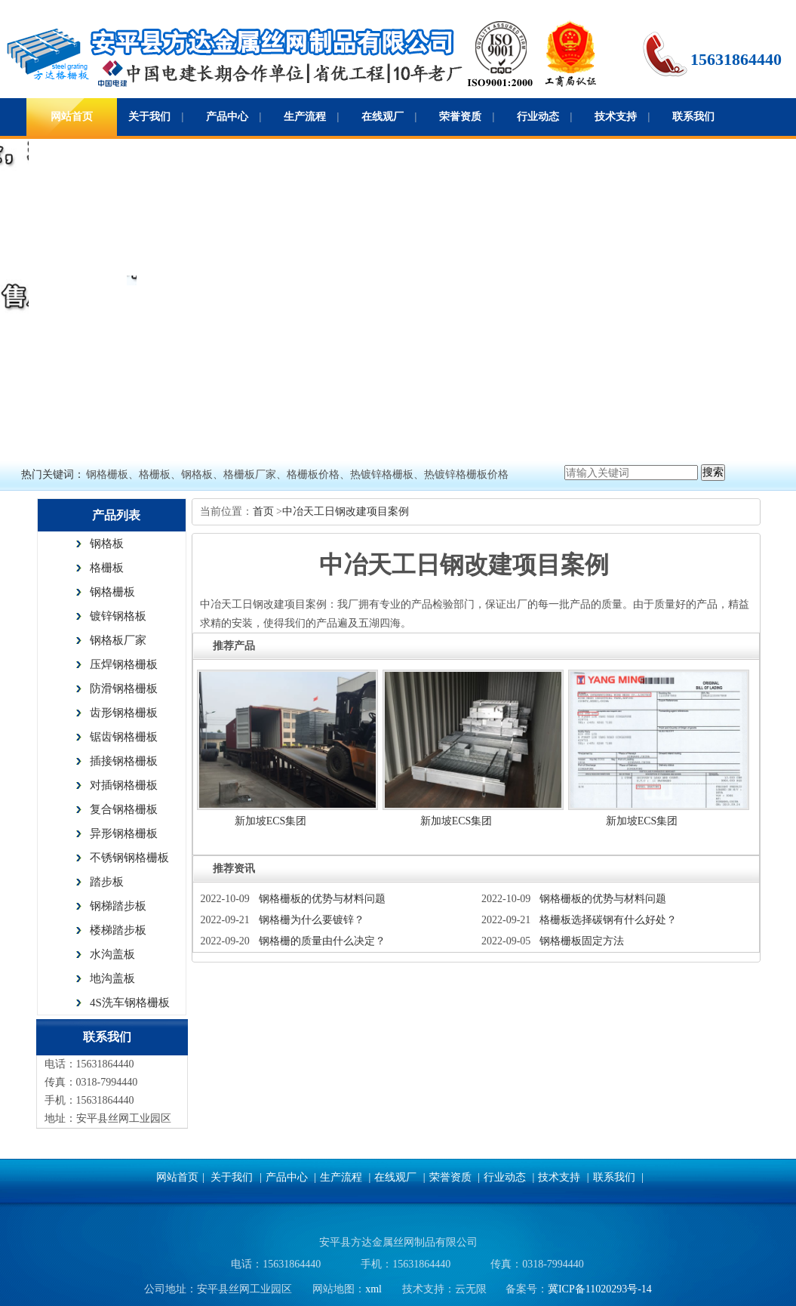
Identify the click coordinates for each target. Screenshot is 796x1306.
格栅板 (107, 568)
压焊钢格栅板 (124, 664)
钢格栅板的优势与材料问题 (322, 898)
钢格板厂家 (118, 640)
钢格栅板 (112, 592)
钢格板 (107, 543)
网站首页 (72, 116)
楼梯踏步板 (118, 930)
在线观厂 (382, 116)
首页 (265, 511)
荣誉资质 (460, 116)
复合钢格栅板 (124, 809)
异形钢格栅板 (124, 833)
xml (373, 1289)
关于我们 (149, 116)
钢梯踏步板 (118, 906)
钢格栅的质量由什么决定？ (322, 941)
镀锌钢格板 (118, 616)
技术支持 (616, 116)
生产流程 (305, 116)
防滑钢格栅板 (124, 688)
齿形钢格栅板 (124, 713)
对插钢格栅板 (124, 785)
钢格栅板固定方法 (581, 941)
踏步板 (107, 882)
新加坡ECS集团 (271, 821)
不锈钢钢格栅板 (129, 858)
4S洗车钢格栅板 (130, 1002)
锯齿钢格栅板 (124, 737)
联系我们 (693, 116)
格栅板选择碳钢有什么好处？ (608, 920)
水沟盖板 (112, 954)
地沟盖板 (112, 978)
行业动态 (538, 116)
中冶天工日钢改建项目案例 (345, 511)
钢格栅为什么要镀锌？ (311, 920)
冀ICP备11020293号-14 (600, 1289)
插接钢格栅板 (124, 761)
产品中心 (227, 116)
